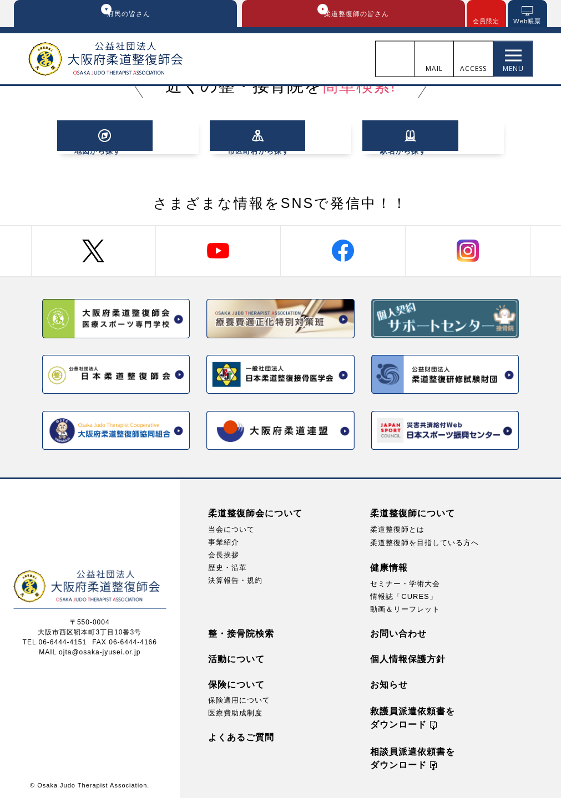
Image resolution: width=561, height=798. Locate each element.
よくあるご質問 (241, 735)
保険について (236, 683)
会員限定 (486, 22)
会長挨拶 (223, 553)
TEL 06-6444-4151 (55, 640)
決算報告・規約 (235, 579)
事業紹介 (223, 540)
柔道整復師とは (397, 527)
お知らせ (389, 683)
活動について (236, 657)
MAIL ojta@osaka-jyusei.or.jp (89, 650)
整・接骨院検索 (241, 632)
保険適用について (239, 698)
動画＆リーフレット (405, 607)
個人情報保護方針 (408, 657)
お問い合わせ (398, 632)
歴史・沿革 (227, 566)
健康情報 (389, 566)
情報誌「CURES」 (403, 595)
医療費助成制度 (235, 711)
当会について (231, 527)
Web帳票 (527, 22)
